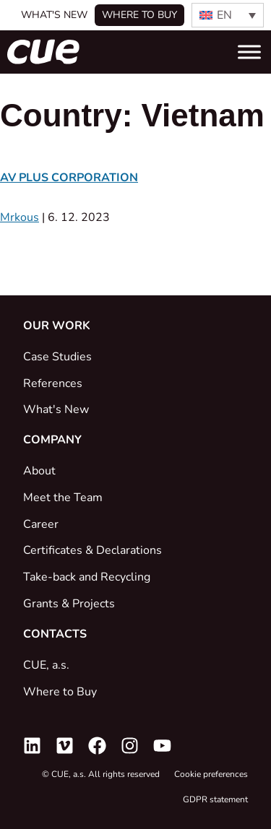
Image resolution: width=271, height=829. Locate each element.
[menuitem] (228, 15)
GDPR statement (215, 799)
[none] (228, 15)
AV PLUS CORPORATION (69, 178)
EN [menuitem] (224, 15)
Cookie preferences (211, 774)
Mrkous (19, 217)
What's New (54, 15)
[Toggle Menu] (249, 51)
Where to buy (139, 15)
